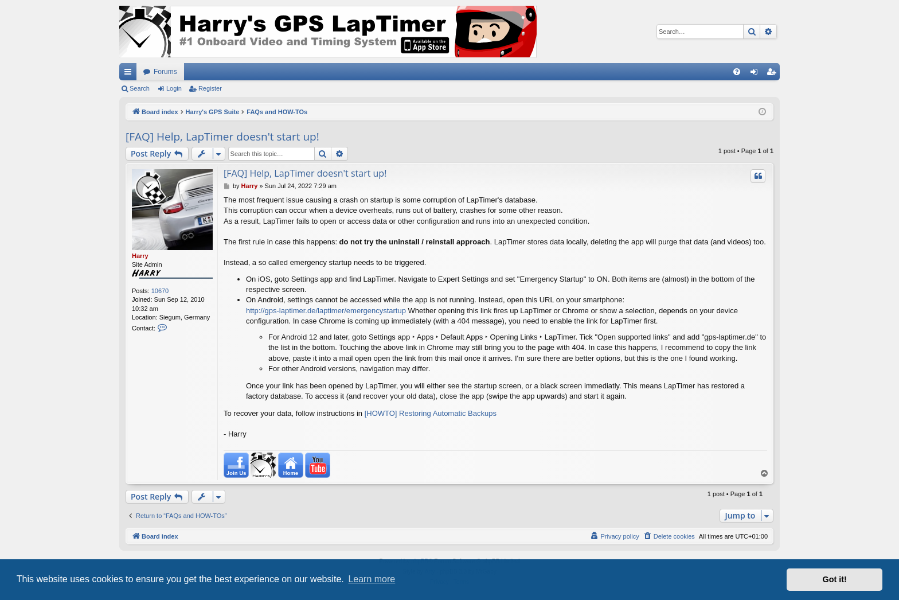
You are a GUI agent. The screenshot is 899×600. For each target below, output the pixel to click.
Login (174, 88)
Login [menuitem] (757, 74)
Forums (165, 72)
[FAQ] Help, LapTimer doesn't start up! (222, 136)
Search (140, 88)
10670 (160, 290)
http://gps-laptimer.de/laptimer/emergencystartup (326, 310)
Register (210, 88)
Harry (140, 255)
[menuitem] (736, 71)
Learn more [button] (371, 579)
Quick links (130, 74)
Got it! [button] (835, 579)
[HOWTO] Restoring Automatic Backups (431, 413)
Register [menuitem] (774, 74)
